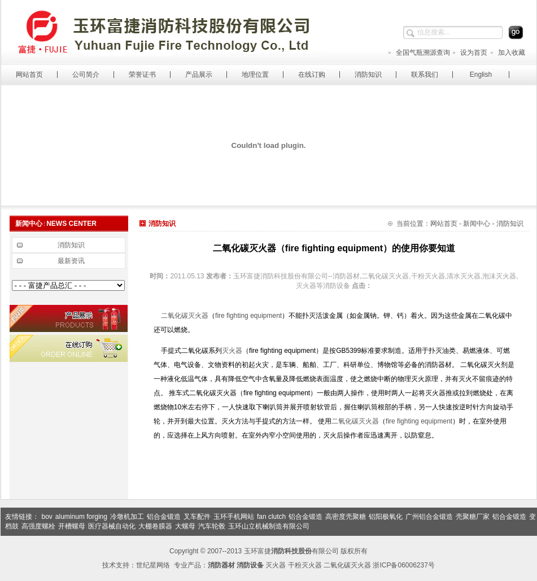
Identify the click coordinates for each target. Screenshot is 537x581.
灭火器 (232, 351)
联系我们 (424, 74)
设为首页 (469, 52)
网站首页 (29, 74)
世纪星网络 (153, 565)
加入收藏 (507, 52)
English (481, 74)
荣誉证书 (142, 74)
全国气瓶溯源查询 (418, 52)
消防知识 (368, 74)
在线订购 (311, 74)
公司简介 (85, 74)
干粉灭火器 (305, 565)
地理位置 (255, 74)
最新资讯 (71, 261)
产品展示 (198, 74)
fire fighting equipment (248, 316)
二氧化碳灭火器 (184, 316)
